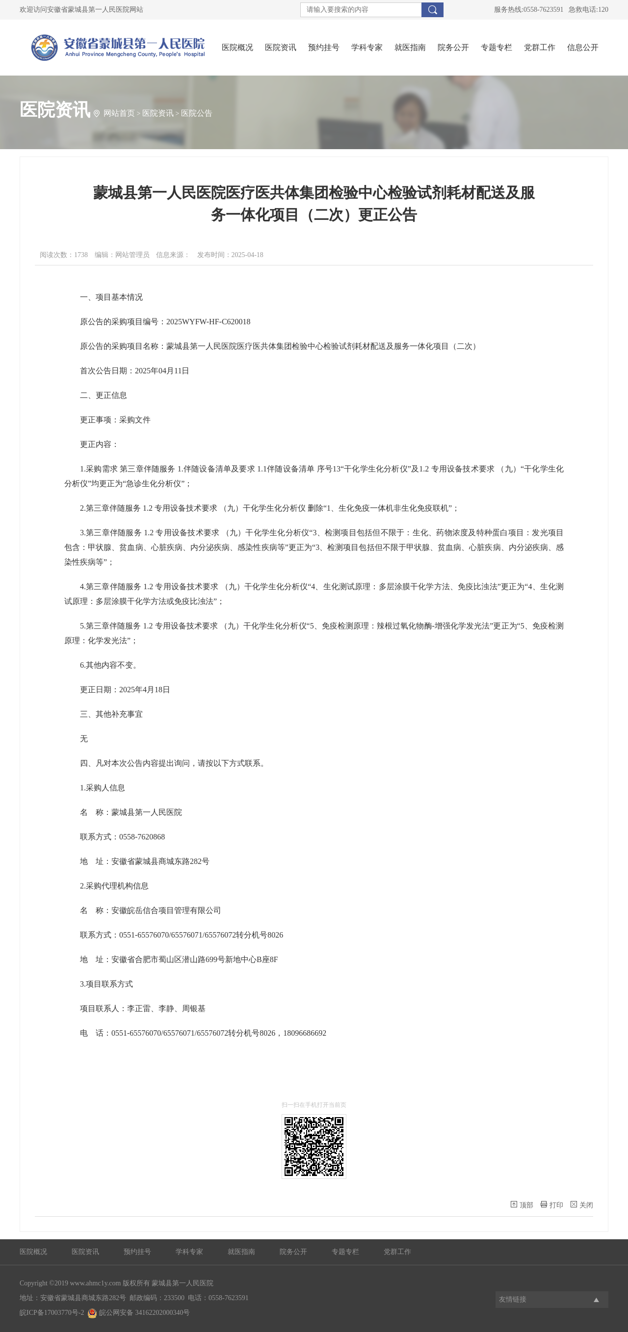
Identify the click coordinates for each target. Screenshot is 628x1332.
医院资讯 (280, 47)
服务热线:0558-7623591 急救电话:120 (551, 9)
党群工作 (539, 47)
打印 (552, 1205)
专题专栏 (496, 47)
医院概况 (237, 47)
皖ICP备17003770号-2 (52, 1312)
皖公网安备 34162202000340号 (138, 1312)
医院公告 (196, 113)
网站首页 (119, 113)
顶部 (522, 1205)
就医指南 (410, 47)
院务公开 (453, 47)
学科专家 (367, 47)
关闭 (582, 1205)
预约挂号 (324, 47)
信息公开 (583, 47)
